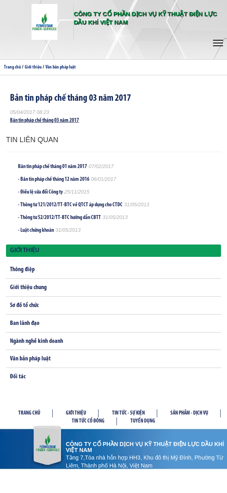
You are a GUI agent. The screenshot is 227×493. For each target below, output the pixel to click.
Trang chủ (12, 67)
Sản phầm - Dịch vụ (189, 413)
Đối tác (18, 377)
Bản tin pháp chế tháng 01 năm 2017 (52, 167)
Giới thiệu (33, 67)
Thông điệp (22, 269)
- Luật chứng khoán (36, 230)
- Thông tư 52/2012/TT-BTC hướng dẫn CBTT (59, 218)
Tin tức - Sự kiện (128, 413)
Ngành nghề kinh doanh (36, 341)
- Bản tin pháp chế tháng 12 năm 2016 (53, 179)
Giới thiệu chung (28, 287)
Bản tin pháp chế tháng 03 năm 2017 (44, 120)
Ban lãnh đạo (24, 323)
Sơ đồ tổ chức (24, 305)
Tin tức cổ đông (88, 421)
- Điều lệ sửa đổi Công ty (40, 192)
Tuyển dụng (142, 421)
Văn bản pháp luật (60, 67)
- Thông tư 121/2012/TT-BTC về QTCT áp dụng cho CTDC (70, 205)
